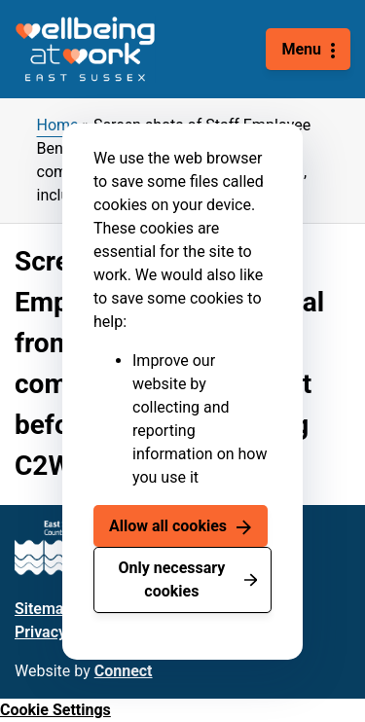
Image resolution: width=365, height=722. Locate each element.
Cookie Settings (55, 710)
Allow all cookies (168, 526)
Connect (123, 671)
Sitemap (43, 608)
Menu (301, 49)
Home (58, 125)
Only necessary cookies (171, 579)
